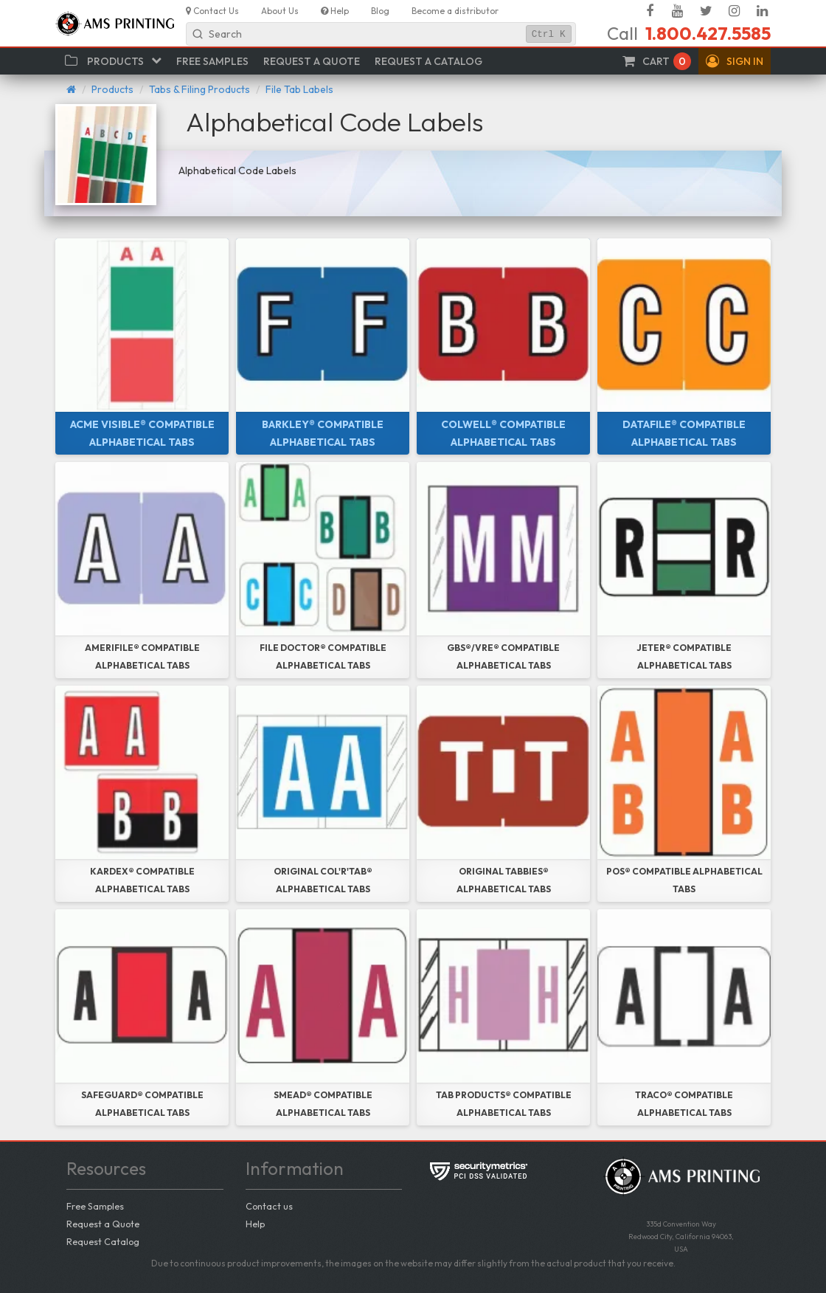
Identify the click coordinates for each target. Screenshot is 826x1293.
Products (112, 89)
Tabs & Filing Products (199, 89)
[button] (734, 61)
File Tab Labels (299, 89)
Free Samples (95, 1206)
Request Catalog (102, 1241)
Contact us (269, 1206)
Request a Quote (102, 1224)
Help (255, 1224)
